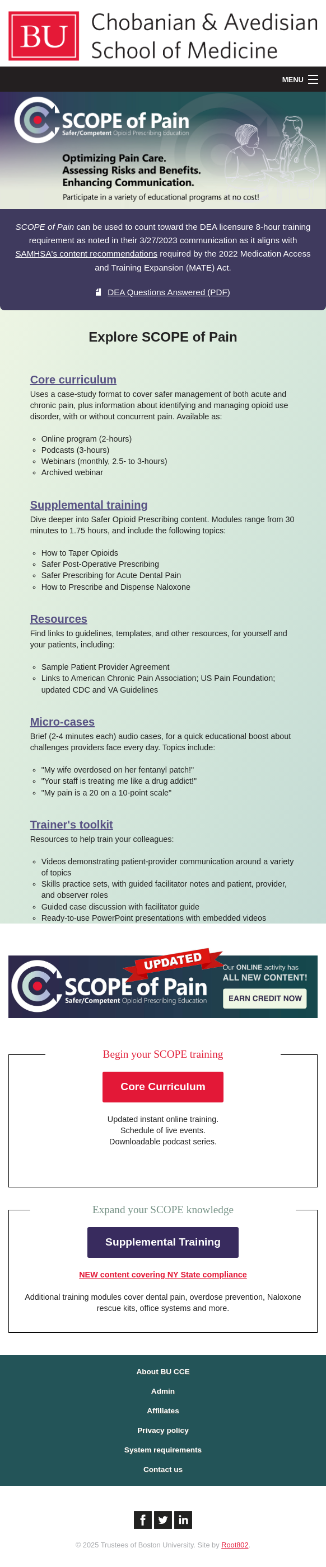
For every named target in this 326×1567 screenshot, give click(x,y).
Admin (163, 1391)
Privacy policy (162, 1430)
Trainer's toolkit (71, 824)
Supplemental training (89, 505)
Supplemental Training (163, 1242)
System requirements (163, 1450)
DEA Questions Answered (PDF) (163, 292)
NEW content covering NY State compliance (163, 1274)
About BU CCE (162, 1371)
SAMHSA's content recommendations (86, 253)
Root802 (234, 1545)
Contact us (163, 1469)
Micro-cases (62, 722)
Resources (58, 619)
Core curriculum (73, 379)
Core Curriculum (162, 1086)
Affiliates (163, 1411)
